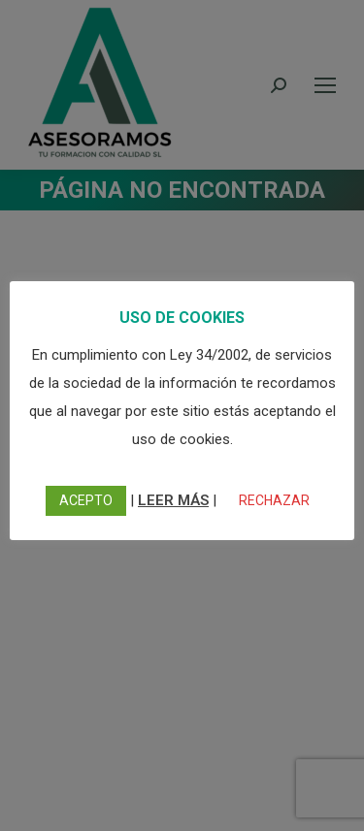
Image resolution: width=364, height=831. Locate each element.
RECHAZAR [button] (274, 500)
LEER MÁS (173, 500)
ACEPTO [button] (86, 500)
